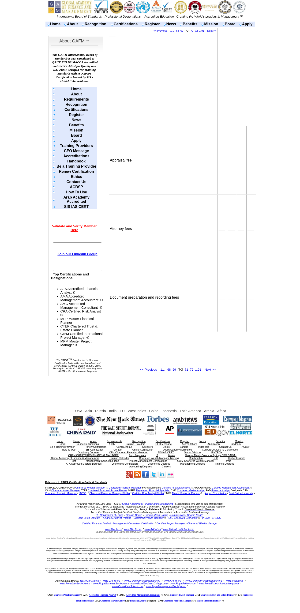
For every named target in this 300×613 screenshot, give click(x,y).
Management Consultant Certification (133, 523)
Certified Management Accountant (231, 487)
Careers (166, 466)
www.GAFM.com (89, 580)
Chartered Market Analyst (191, 490)
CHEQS (216, 517)
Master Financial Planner (186, 493)
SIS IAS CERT (76, 207)
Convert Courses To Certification (220, 449)
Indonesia (203, 446)
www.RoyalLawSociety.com (75, 583)
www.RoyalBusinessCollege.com (149, 583)
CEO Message (76, 151)
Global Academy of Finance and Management (147, 503)
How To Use (76, 192)
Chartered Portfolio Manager (61, 493)
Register (152, 24)
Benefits (190, 24)
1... (172, 30)
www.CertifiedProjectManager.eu (142, 580)
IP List (72, 460)
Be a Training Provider (76, 166)
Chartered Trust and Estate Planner (107, 490)
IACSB (82, 493)
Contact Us (76, 182)
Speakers (147, 446)
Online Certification (142, 449)
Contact (117, 449)
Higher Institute (236, 458)
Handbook (76, 161)
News (171, 24)
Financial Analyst (220, 490)
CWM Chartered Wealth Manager (195, 460)
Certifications (126, 24)
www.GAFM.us (113, 529)
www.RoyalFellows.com (183, 583)
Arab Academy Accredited (76, 199)
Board (230, 24)
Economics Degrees (159, 463)
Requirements (76, 99)
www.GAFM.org (133, 529)
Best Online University (241, 493)
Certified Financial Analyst (176, 487)
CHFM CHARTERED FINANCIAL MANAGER (93, 455)
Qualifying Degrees (88, 452)
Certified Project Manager (171, 523)
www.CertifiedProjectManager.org (203, 580)
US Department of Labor (109, 515)
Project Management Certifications (148, 460)
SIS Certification (94, 449)
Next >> (211, 30)
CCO (215, 458)
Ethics (76, 177)
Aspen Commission (216, 493)
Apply (247, 24)
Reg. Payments (137, 455)
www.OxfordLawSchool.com (178, 529)
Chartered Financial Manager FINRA (109, 493)
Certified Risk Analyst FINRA (148, 493)
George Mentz (134, 515)
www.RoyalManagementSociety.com (166, 586)
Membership (196, 458)
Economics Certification (125, 463)
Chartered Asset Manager (65, 490)
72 (196, 30)
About (72, 24)
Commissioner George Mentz (186, 515)
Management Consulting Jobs (102, 460)
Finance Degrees (224, 463)
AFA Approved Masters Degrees (84, 463)
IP (157, 455)
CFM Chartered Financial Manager (128, 452)
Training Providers (76, 146)
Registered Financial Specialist (153, 490)
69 (181, 30)
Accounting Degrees (140, 466)
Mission (211, 24)
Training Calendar (119, 458)
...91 (201, 30)
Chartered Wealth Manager (90, 487)
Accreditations (76, 156)
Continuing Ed (124, 446)
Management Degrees (192, 463)
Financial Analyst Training (117, 517)
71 (192, 30)
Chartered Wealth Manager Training (159, 458)
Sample (184, 446)
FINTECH (216, 452)
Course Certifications (87, 444)
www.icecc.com (234, 580)
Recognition (95, 24)
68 (177, 30)
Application (213, 444)
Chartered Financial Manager (125, 487)
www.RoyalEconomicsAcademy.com (219, 583)
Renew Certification (76, 171)
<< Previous (160, 30)
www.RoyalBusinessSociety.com (111, 583)
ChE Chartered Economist (182, 517)
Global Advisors (192, 452)
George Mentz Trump (156, 515)
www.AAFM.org (172, 580)
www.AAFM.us (153, 529)
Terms (227, 460)
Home (55, 24)
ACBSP (76, 187)
